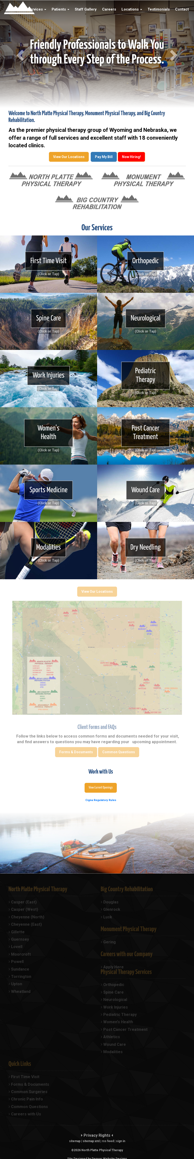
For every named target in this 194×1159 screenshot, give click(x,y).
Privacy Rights (97, 1135)
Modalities (48, 547)
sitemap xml (91, 1141)
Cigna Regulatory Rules (100, 800)
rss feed (108, 1141)
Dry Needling (145, 547)
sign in (120, 1141)
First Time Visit (48, 260)
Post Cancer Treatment (145, 433)
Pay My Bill (104, 157)
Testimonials (159, 9)
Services (37, 9)
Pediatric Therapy (145, 375)
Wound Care (145, 490)
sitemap (74, 1141)
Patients (60, 9)
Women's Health (49, 433)
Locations (131, 9)
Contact (182, 9)
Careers (109, 9)
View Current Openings (101, 787)
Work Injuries (48, 375)
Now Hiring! (131, 157)
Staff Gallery (86, 9)
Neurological (145, 318)
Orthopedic (145, 260)
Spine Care (48, 318)
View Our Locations (69, 157)
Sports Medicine (49, 490)
